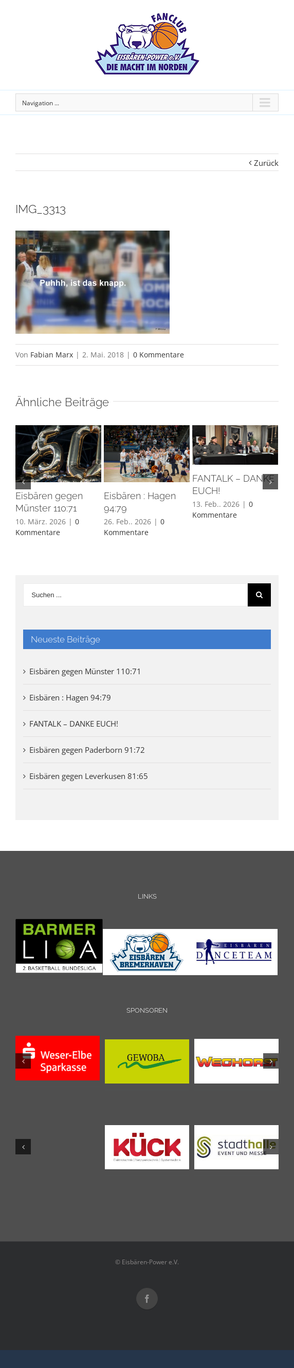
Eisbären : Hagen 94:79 (70, 697)
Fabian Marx (51, 354)
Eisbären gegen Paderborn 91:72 (87, 750)
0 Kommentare (158, 354)
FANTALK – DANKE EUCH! (73, 723)
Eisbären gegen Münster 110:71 (85, 671)
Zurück (266, 163)
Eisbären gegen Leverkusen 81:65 (88, 776)
